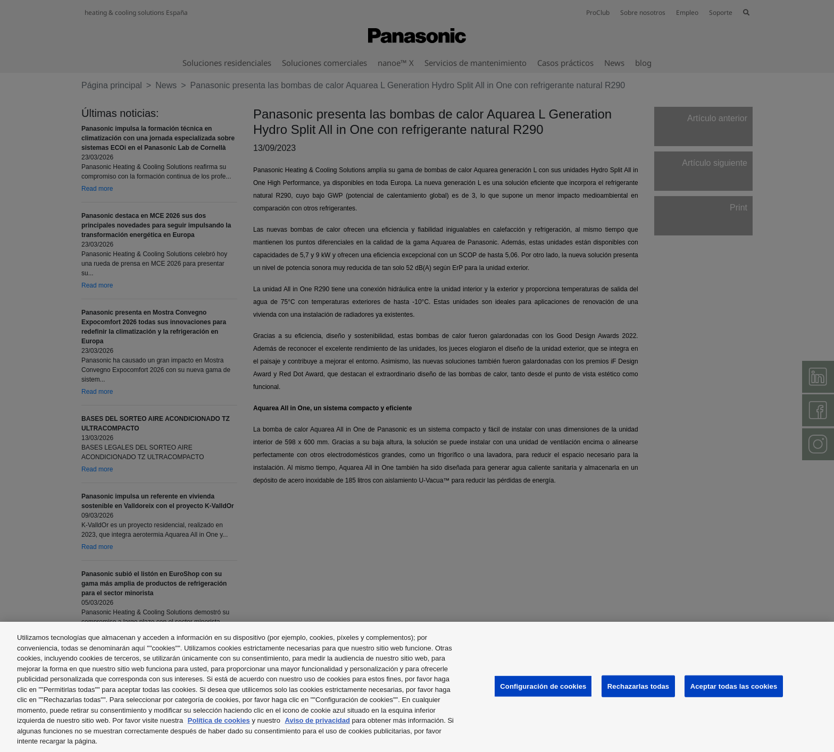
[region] (417, 687)
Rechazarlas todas (638, 686)
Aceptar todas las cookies (734, 686)
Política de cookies (219, 720)
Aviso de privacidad (317, 720)
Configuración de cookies (543, 686)
